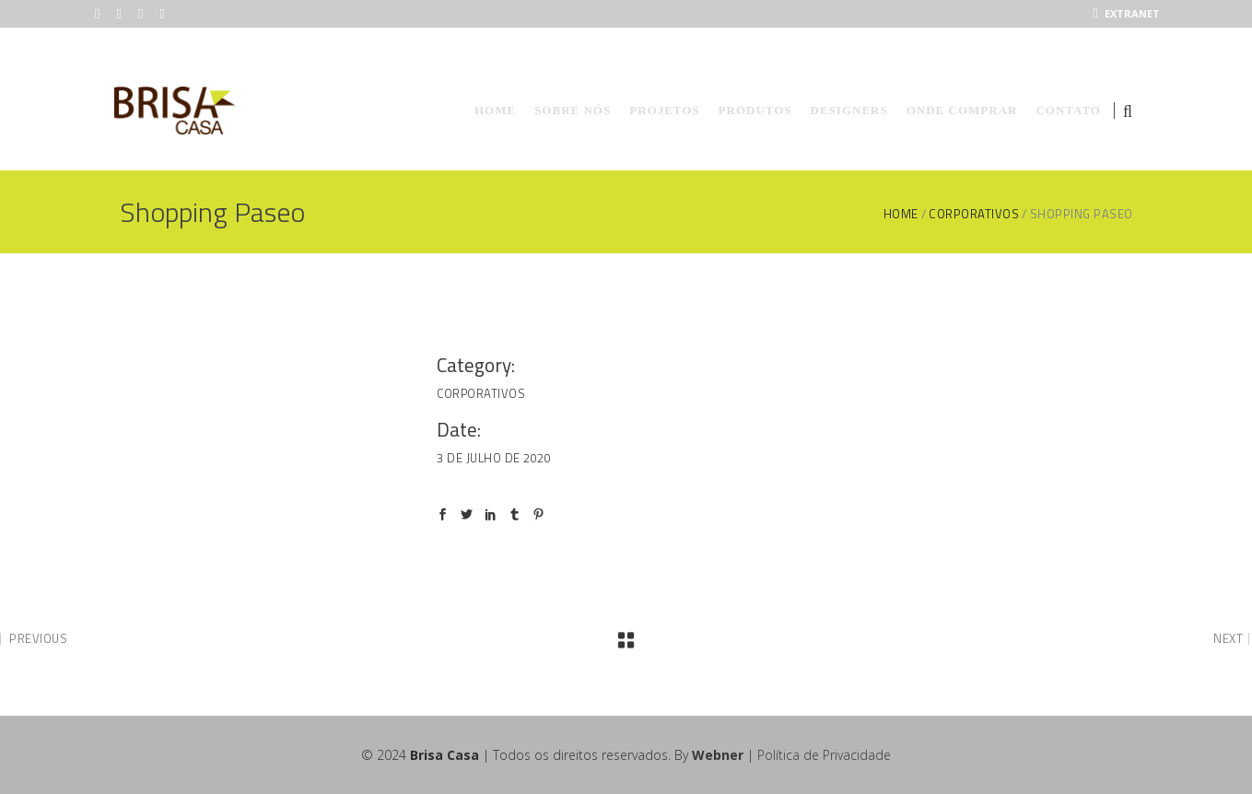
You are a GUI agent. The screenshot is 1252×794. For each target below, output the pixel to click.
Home (901, 214)
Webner (717, 755)
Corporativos (974, 214)
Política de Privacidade (824, 755)
